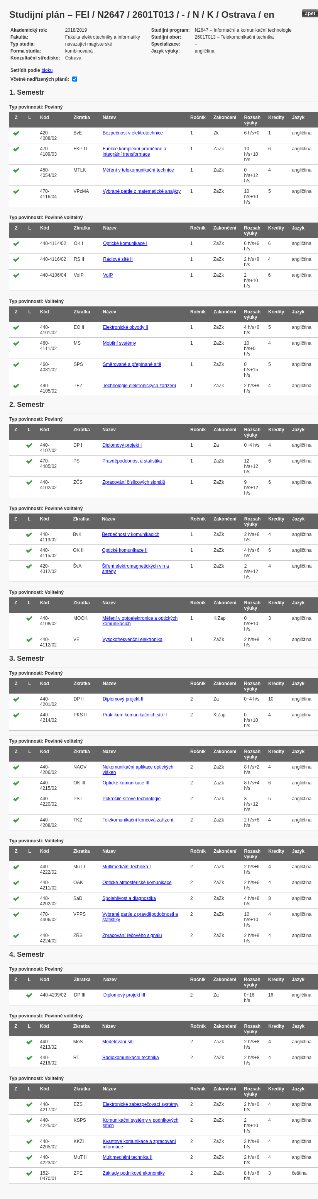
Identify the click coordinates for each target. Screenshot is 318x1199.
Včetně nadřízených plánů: (39, 79)
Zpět (310, 13)
